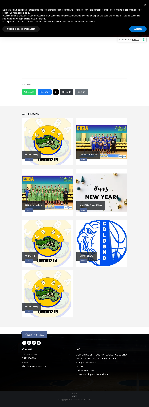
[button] (145, 4)
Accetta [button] (138, 29)
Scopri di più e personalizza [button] (21, 29)
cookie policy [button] (24, 13)
